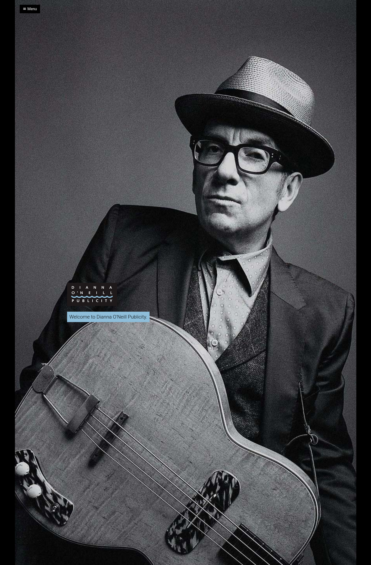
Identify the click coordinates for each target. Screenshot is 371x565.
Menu (30, 9)
